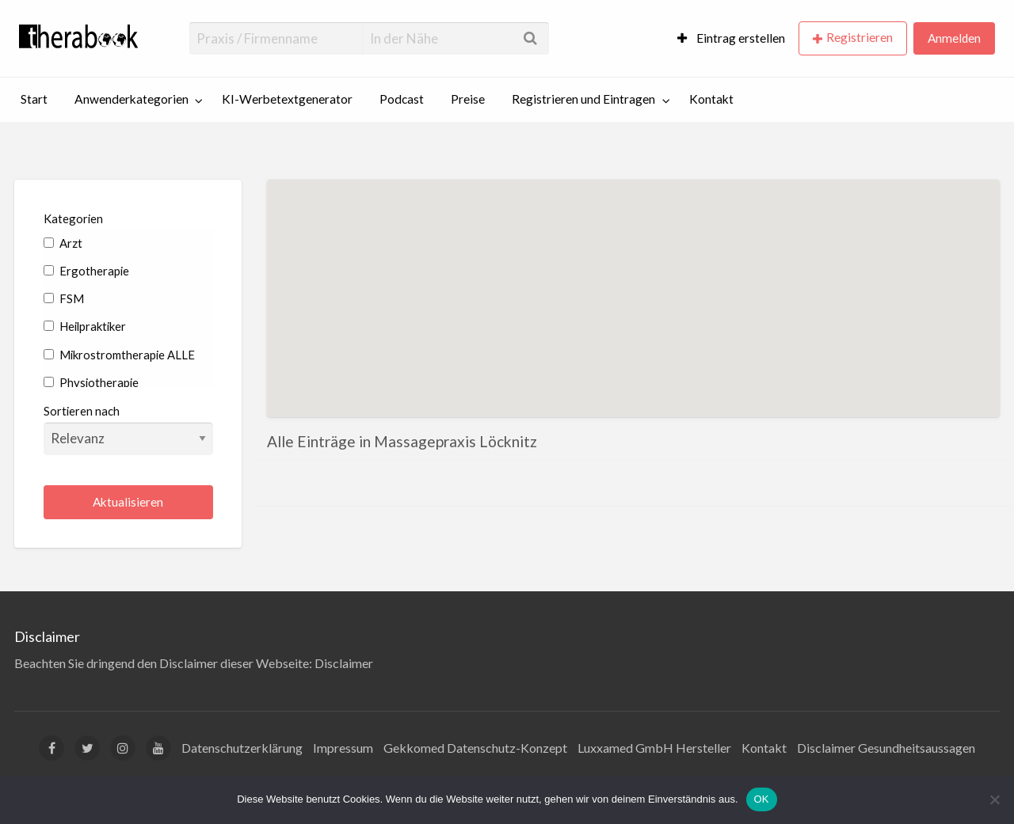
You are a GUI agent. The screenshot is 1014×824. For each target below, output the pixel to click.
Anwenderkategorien (131, 99)
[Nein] (994, 799)
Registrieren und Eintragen (583, 99)
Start (34, 99)
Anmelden (954, 38)
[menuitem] (731, 38)
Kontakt (711, 99)
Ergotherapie (86, 271)
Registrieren (859, 37)
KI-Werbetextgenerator (287, 99)
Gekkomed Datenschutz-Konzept (475, 747)
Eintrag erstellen (731, 38)
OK (761, 799)
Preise (468, 99)
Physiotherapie (91, 382)
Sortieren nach (129, 429)
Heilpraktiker (85, 326)
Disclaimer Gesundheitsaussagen (886, 747)
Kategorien (73, 218)
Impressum (343, 747)
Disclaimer (343, 662)
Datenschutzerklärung (242, 747)
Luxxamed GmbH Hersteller (654, 747)
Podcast (401, 99)
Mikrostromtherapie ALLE (119, 354)
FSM (64, 298)
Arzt (63, 243)
